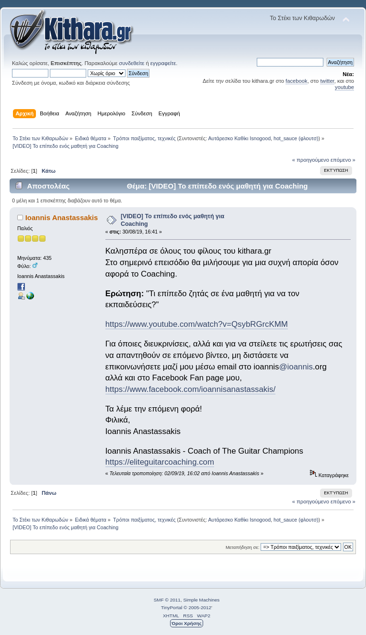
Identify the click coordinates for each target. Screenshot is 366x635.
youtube (344, 87)
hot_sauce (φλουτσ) (296, 138)
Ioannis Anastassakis (61, 217)
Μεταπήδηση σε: (242, 547)
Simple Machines (201, 599)
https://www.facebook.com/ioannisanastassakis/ (190, 389)
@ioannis (296, 366)
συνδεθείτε (131, 63)
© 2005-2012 (197, 607)
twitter (327, 81)
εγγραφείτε (163, 63)
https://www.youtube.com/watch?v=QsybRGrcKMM (196, 324)
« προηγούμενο (310, 160)
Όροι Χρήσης (187, 623)
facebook (297, 81)
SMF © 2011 (167, 599)
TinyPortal (172, 607)
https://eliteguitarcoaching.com (159, 462)
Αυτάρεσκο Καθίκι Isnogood (239, 138)
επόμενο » (343, 160)
